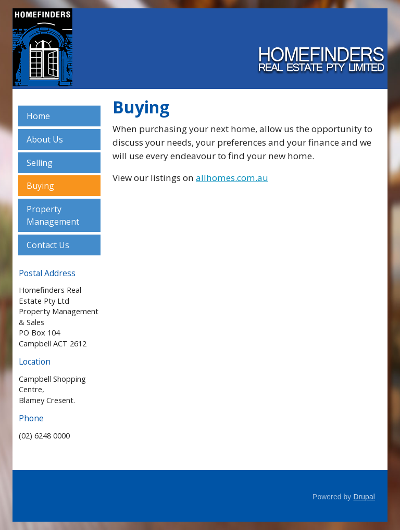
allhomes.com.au (232, 178)
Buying (40, 185)
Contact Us (48, 245)
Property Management (53, 215)
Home (38, 116)
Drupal (364, 497)
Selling (40, 163)
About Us (45, 139)
